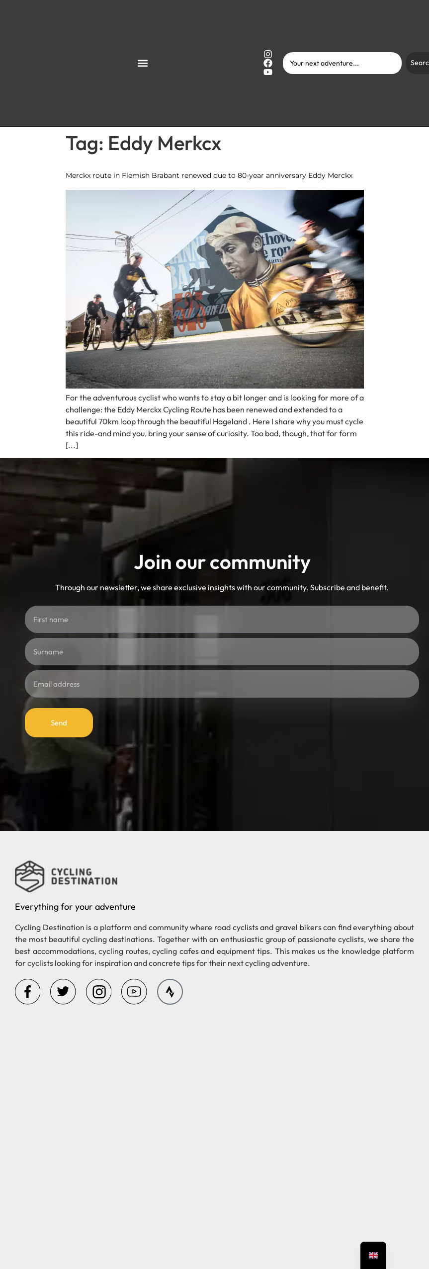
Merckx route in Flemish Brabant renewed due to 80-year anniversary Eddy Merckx (209, 175)
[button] (142, 63)
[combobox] (342, 63)
